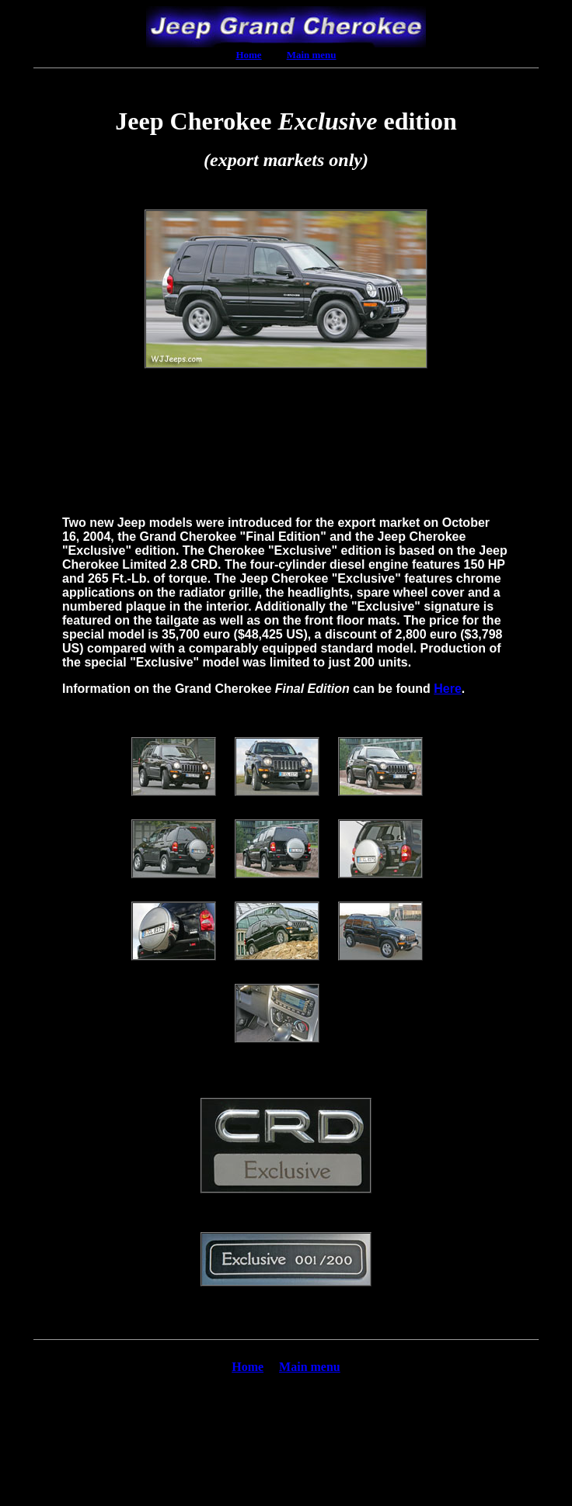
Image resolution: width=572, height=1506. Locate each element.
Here (448, 688)
